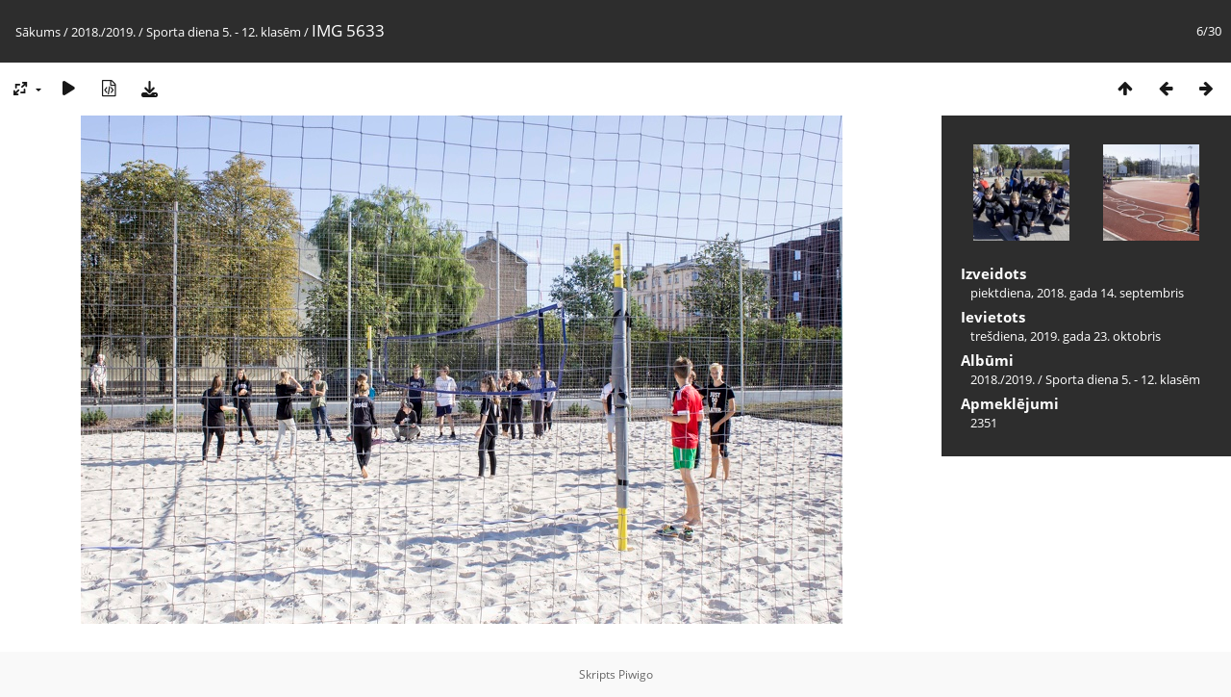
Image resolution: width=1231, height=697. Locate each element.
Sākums (38, 31)
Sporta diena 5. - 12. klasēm (223, 31)
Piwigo (635, 674)
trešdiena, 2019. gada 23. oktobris (1065, 336)
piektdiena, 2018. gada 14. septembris (1077, 292)
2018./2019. (103, 31)
